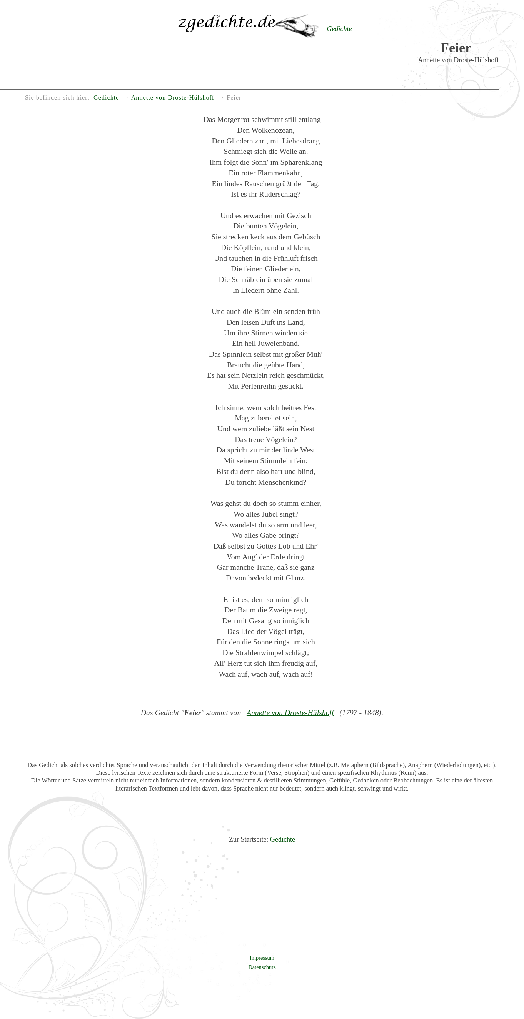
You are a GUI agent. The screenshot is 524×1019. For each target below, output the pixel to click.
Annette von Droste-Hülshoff (290, 712)
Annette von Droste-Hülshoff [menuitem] (172, 97)
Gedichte (282, 839)
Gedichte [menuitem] (106, 97)
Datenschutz (261, 967)
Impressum (262, 958)
